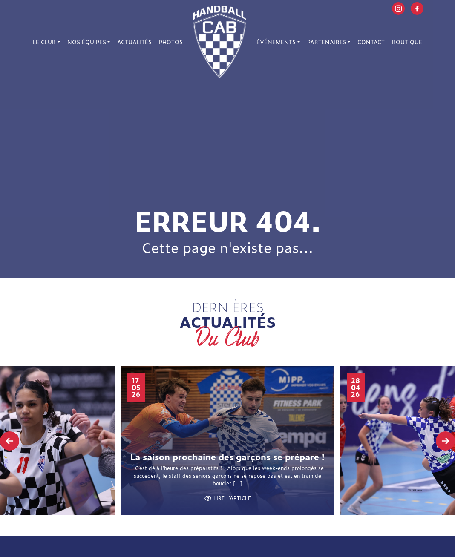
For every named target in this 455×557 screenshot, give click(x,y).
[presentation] (9, 441)
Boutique (407, 42)
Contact (371, 42)
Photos (171, 42)
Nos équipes (86, 42)
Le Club (44, 42)
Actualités (134, 42)
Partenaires (326, 42)
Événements (276, 42)
